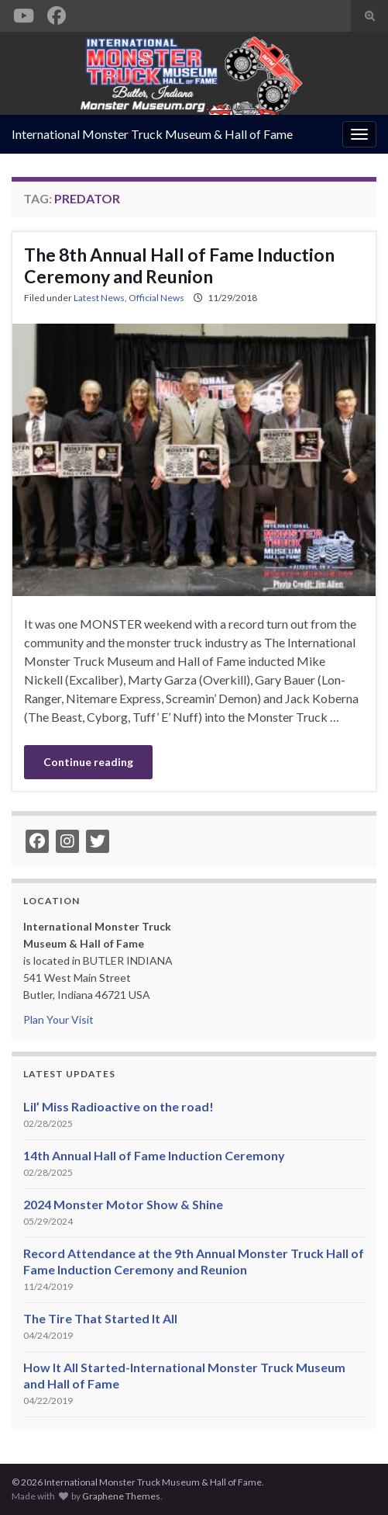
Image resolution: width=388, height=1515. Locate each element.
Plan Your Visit (58, 1019)
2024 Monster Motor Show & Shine (123, 1204)
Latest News (99, 297)
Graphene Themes (121, 1496)
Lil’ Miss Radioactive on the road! (118, 1106)
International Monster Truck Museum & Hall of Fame (152, 134)
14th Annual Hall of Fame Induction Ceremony (154, 1155)
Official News (156, 297)
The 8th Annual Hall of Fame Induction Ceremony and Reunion (179, 265)
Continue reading (88, 761)
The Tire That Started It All (100, 1318)
